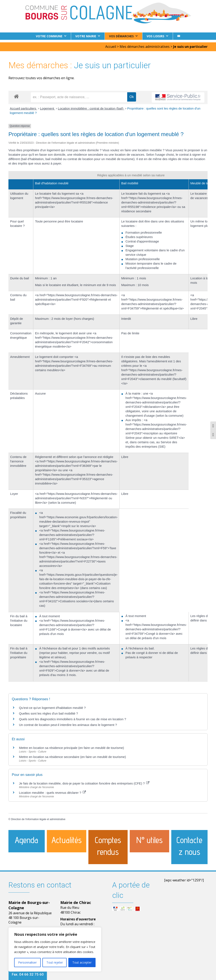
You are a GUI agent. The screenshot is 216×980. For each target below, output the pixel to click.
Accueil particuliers (23, 106)
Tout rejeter (54, 962)
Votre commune (49, 36)
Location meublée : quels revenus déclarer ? (52, 790)
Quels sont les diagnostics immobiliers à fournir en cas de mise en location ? (72, 716)
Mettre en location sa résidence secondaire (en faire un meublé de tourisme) (72, 754)
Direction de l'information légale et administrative (38, 816)
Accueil (110, 44)
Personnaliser (27, 962)
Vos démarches (121, 36)
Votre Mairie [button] (85, 36)
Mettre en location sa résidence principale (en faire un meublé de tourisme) (71, 745)
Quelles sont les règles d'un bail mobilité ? (48, 710)
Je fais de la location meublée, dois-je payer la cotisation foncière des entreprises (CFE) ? (84, 781)
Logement (47, 106)
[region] (54, 949)
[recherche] (79, 94)
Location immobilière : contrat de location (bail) (91, 106)
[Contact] (178, 36)
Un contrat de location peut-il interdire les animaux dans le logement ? (68, 722)
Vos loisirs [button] (155, 36)
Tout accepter (82, 962)
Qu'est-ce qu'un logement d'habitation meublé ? (52, 705)
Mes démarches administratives (145, 44)
